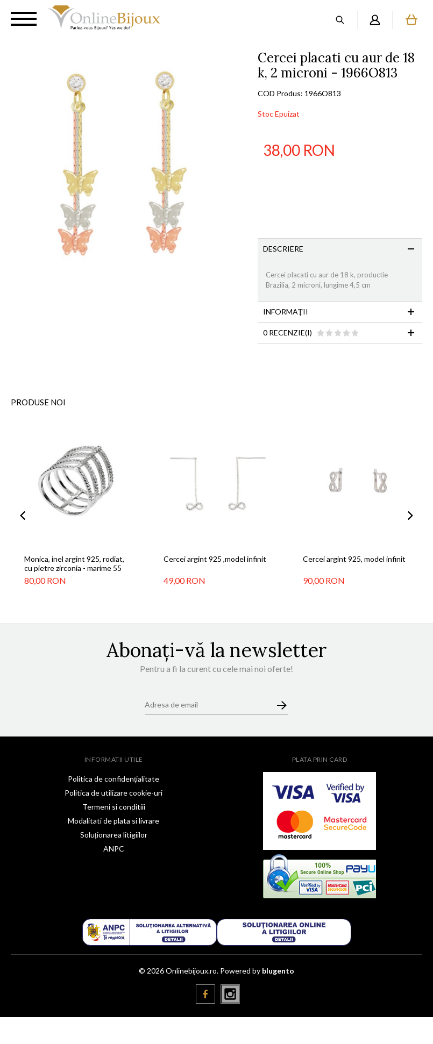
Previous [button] (22, 515)
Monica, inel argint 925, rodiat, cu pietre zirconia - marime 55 (74, 563)
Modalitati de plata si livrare (113, 820)
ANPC (113, 848)
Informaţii (285, 311)
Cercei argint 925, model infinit (354, 558)
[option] (129, 169)
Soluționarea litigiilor (113, 834)
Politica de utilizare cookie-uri (113, 792)
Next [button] (410, 515)
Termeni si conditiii (113, 806)
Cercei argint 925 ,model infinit (215, 558)
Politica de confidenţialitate (113, 778)
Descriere (283, 248)
